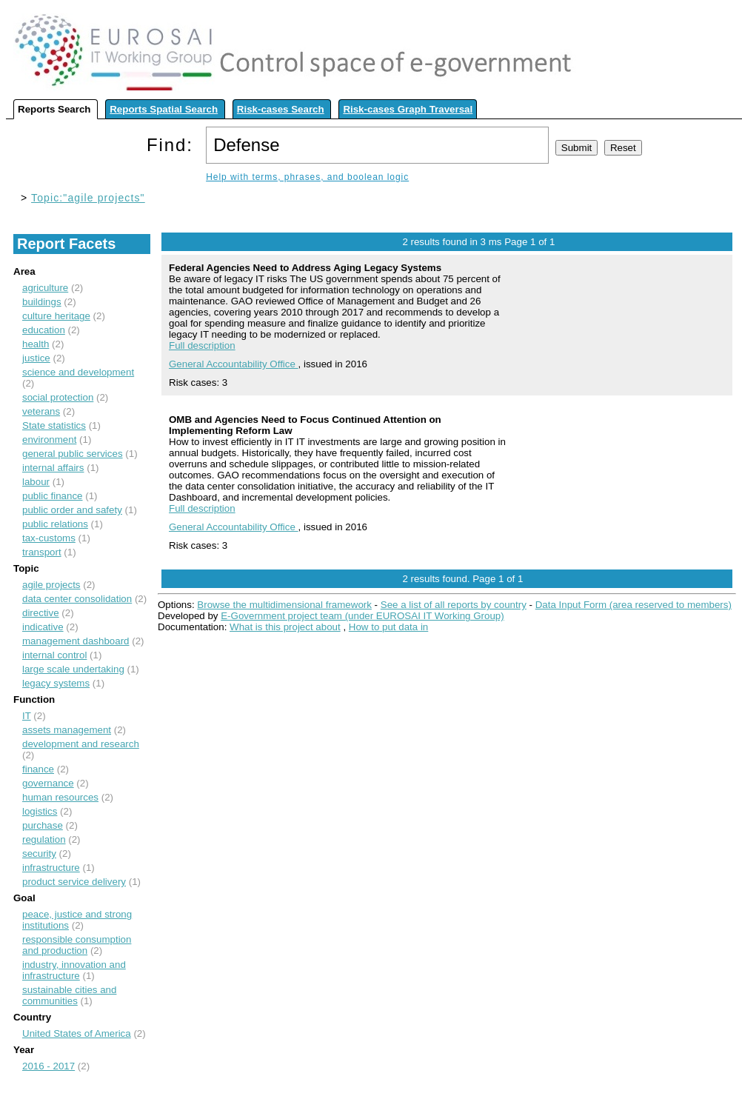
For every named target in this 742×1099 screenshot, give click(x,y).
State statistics (54, 425)
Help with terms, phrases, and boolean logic (307, 177)
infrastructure (51, 867)
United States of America (76, 1033)
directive (40, 612)
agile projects (51, 584)
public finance (52, 495)
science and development (78, 372)
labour (36, 481)
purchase (42, 825)
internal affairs (53, 467)
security (39, 853)
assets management (66, 729)
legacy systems (56, 683)
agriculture (45, 287)
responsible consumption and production (76, 945)
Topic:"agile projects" (88, 198)
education (43, 329)
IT (26, 715)
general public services (72, 453)
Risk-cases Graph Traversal (407, 109)
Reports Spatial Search (164, 109)
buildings (41, 301)
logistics (39, 811)
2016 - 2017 (48, 1066)
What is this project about (285, 626)
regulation (44, 839)
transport (41, 552)
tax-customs (49, 538)
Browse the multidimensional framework (284, 604)
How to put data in (388, 626)
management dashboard (76, 641)
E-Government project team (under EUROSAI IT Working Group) (362, 615)
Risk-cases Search (280, 109)
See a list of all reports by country (454, 604)
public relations (55, 524)
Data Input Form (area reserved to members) (633, 604)
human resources (60, 797)
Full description (202, 345)
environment (49, 439)
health (35, 344)
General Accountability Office (233, 364)
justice (36, 358)
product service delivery (74, 881)
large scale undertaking (73, 669)
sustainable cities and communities (69, 995)
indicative (43, 626)
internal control (54, 655)
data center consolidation (77, 598)
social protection (57, 397)
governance (48, 783)
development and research (80, 743)
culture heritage (56, 315)
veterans (41, 411)
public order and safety (72, 509)
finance (38, 769)
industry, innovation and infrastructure (74, 970)
